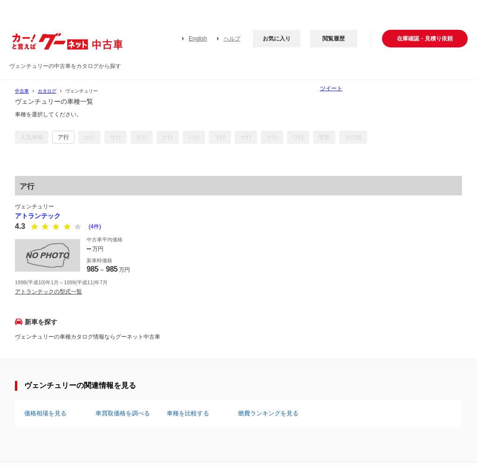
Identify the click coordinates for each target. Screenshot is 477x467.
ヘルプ (232, 38)
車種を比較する (188, 413)
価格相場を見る (45, 413)
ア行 (63, 137)
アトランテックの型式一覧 (48, 291)
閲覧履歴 (333, 38)
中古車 (22, 90)
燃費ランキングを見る (268, 413)
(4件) (95, 226)
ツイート (331, 88)
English (198, 38)
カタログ (47, 90)
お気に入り (277, 38)
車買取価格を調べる (122, 413)
